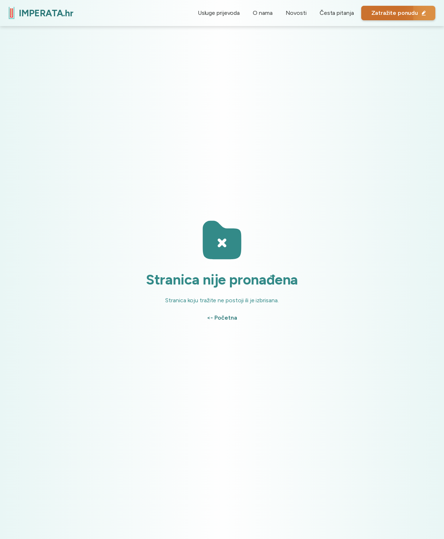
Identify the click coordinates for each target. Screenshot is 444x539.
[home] (41, 13)
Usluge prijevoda (219, 12)
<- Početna (222, 317)
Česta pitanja (337, 12)
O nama (262, 12)
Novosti (296, 12)
